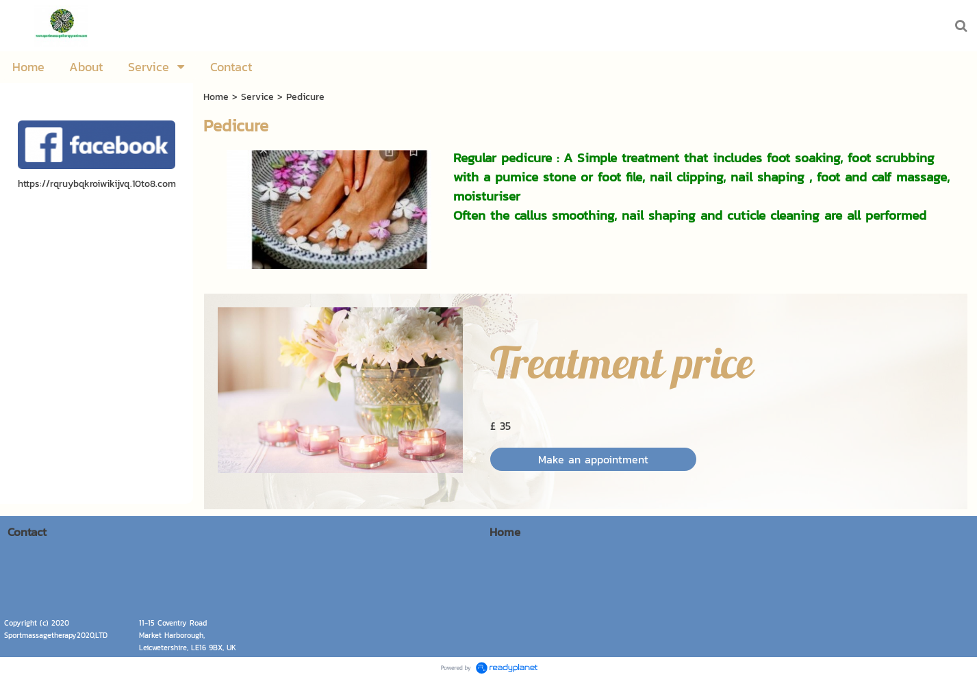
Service (257, 97)
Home (216, 97)
